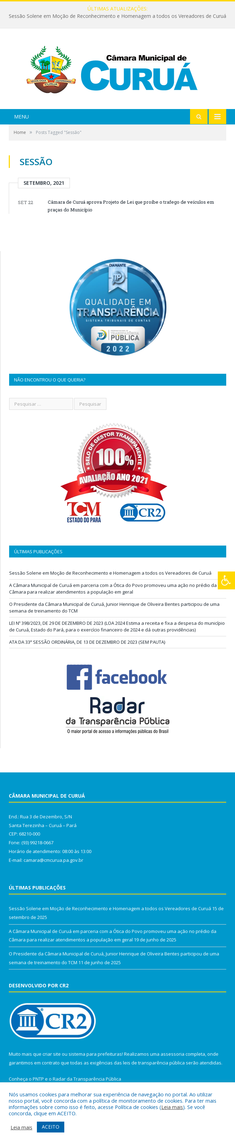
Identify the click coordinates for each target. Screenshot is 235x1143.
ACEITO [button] (50, 1126)
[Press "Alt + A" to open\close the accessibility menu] (226, 580)
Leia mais (172, 1106)
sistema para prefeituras (95, 1054)
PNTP (38, 1079)
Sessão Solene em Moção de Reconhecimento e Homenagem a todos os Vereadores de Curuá (117, 16)
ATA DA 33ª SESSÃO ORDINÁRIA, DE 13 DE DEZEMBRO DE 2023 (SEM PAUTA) (87, 642)
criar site (52, 1054)
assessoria (172, 1054)
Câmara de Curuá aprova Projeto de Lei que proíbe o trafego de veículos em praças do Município (131, 206)
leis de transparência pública (154, 1063)
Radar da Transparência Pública (87, 1079)
